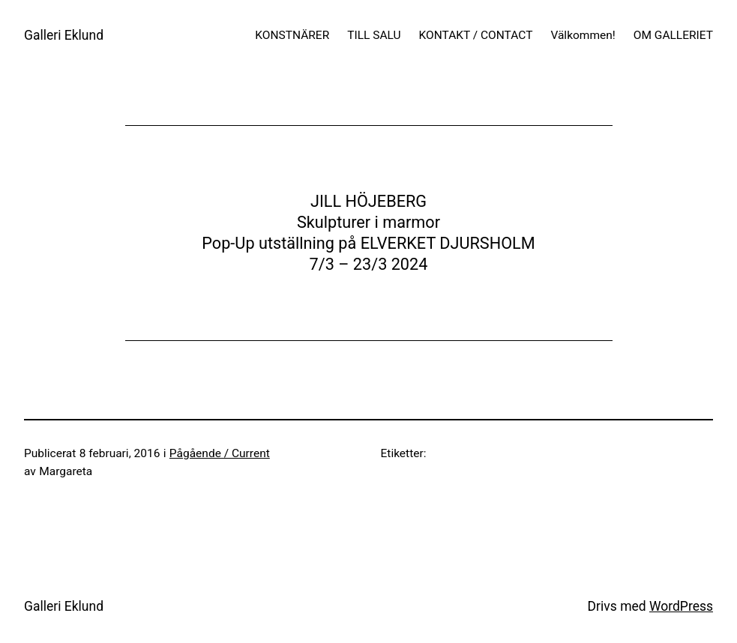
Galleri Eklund (63, 35)
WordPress (681, 606)
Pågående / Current (219, 453)
